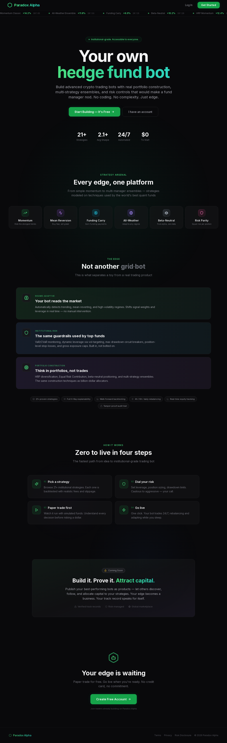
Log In (188, 5)
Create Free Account (113, 699)
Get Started (208, 5)
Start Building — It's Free (94, 112)
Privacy (168, 735)
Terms (157, 735)
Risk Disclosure (183, 735)
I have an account (140, 112)
